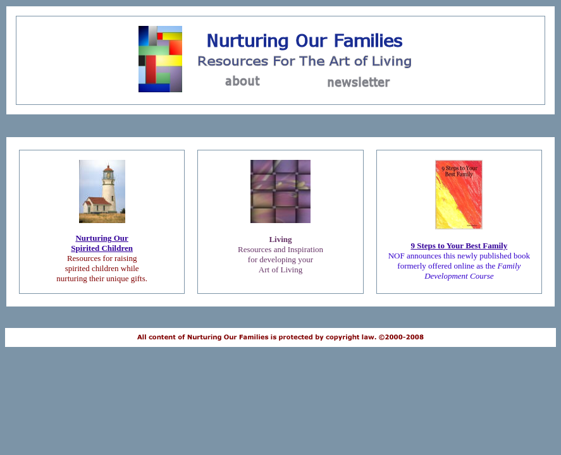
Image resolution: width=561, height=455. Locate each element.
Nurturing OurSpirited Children (102, 243)
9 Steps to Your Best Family (458, 245)
